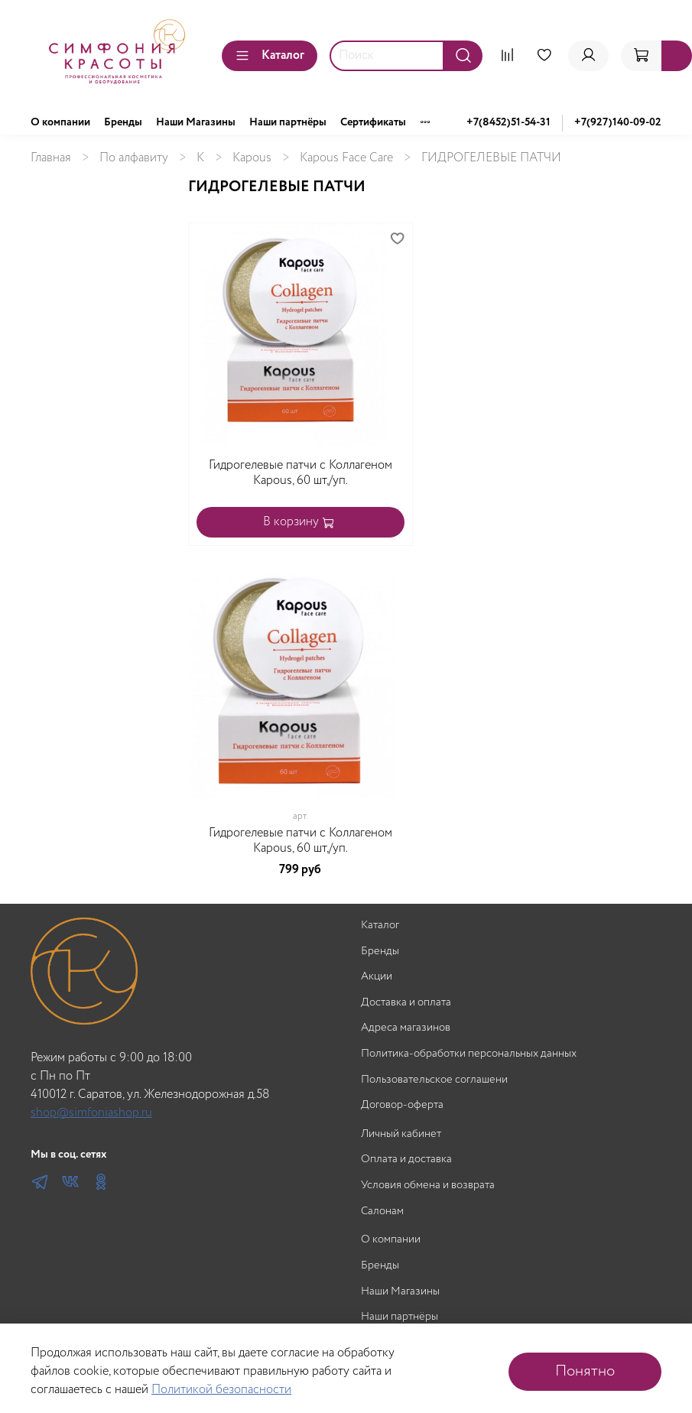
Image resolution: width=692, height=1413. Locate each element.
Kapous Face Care (346, 158)
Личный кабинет (401, 1134)
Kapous (251, 158)
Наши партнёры (288, 122)
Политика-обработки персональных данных (469, 1054)
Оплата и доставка (406, 1160)
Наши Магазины (196, 122)
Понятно (585, 1371)
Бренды (123, 122)
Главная (51, 158)
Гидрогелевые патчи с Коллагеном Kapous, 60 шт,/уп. (300, 472)
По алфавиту (133, 158)
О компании (60, 122)
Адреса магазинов (405, 1028)
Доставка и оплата (406, 1003)
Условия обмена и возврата (428, 1186)
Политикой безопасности (221, 1389)
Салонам (382, 1211)
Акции (376, 977)
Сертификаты (373, 122)
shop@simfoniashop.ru (91, 1113)
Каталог (269, 55)
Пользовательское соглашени (434, 1080)
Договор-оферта (402, 1105)
